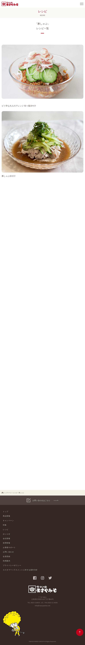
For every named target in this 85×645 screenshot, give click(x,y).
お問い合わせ (8, 552)
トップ (5, 511)
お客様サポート (9, 547)
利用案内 (6, 561)
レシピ (15, 493)
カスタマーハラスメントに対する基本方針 (20, 570)
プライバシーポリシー (12, 565)
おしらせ (6, 534)
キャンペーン (8, 520)
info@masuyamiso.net (42, 606)
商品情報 (6, 516)
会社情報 (6, 538)
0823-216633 (35, 603)
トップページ (7, 493)
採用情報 (6, 543)
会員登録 (6, 556)
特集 (5, 525)
